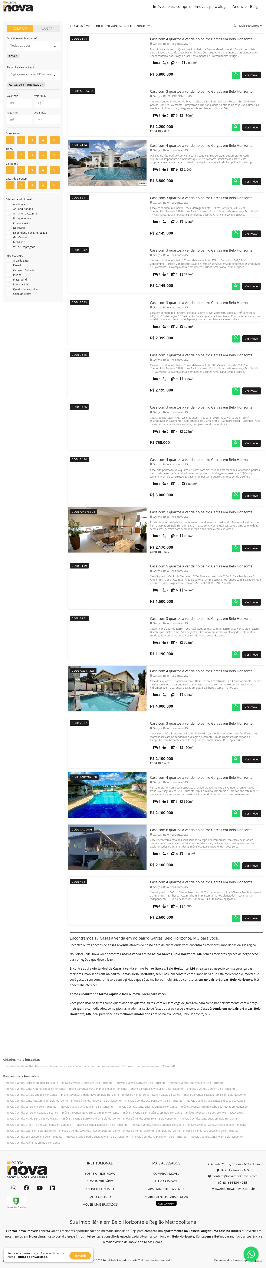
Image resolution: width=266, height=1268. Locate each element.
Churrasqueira (21, 223)
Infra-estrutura (14, 256)
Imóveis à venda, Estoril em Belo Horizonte (30, 1131)
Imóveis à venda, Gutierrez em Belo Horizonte (196, 1083)
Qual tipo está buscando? (22, 38)
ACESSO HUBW (166, 1203)
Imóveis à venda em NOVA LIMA (156, 1066)
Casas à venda (118, 945)
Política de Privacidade (31, 1257)
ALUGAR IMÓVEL (166, 1181)
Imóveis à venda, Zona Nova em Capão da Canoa (151, 1095)
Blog (254, 6)
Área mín (12, 112)
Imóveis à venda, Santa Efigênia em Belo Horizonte (147, 1106)
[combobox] (33, 46)
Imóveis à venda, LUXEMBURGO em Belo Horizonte (89, 1131)
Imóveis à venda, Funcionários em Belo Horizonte (98, 1089)
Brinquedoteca (22, 218)
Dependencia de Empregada (30, 233)
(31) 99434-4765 (232, 1182)
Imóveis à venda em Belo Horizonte (26, 1066)
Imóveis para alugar (212, 6)
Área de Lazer (21, 260)
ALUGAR (46, 28)
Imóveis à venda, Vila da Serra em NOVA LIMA (32, 1118)
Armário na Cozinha (25, 213)
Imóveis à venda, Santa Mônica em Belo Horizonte (152, 1112)
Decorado (19, 228)
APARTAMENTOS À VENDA (166, 1189)
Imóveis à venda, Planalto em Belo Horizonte (157, 1125)
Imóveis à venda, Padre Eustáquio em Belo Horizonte (97, 1136)
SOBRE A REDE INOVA (100, 1174)
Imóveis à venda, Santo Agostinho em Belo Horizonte (36, 1100)
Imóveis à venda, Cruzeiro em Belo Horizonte (150, 1118)
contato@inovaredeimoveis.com (232, 1176)
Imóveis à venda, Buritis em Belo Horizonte (86, 1083)
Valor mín (12, 96)
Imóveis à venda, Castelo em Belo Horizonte (31, 1095)
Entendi (80, 1255)
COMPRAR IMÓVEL (166, 1174)
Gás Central (20, 237)
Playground (20, 279)
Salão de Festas (22, 294)
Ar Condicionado (23, 209)
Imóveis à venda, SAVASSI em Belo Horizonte (157, 1089)
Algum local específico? (20, 67)
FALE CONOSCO (100, 1197)
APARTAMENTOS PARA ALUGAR (166, 1197)
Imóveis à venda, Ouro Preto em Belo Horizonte (151, 1131)
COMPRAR (20, 28)
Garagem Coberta (23, 270)
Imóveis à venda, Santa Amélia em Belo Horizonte (216, 1125)
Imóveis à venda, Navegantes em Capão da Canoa (215, 1100)
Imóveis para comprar (172, 6)
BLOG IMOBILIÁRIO (99, 1181)
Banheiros (12, 164)
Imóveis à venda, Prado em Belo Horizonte (96, 1100)
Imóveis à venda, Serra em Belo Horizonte (140, 1083)
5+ (54, 140)
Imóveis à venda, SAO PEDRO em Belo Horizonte (154, 1100)
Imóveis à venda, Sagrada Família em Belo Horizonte (215, 1095)
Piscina (17, 275)
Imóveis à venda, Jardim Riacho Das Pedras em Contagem (39, 1125)
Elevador (18, 265)
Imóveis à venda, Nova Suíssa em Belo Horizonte (90, 1112)
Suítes (9, 148)
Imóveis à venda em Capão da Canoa (72, 1066)
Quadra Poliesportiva (25, 289)
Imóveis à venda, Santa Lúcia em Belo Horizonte (208, 1118)
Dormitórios (13, 133)
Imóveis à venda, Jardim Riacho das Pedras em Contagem (214, 1106)
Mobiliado (19, 242)
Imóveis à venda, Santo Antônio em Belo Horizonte (35, 1089)
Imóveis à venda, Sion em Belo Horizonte (211, 1089)
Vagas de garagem (16, 178)
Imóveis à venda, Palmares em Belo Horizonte (159, 1136)
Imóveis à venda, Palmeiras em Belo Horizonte (32, 1142)
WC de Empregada (24, 247)
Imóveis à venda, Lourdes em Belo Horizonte (31, 1083)
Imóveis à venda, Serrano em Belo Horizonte (216, 1136)
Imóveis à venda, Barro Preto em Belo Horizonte (91, 1118)
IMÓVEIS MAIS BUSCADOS (100, 1204)
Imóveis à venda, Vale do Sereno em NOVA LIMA (214, 1112)
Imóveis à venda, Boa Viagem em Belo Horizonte (33, 1136)
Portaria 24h (20, 284)
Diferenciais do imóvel (19, 199)
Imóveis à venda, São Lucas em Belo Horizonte (210, 1131)
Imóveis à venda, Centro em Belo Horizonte (30, 1106)
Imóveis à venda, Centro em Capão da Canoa (31, 1112)
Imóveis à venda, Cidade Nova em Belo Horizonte (89, 1095)
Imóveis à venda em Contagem (116, 1066)
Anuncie (240, 6)
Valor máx (40, 96)
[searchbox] (33, 45)
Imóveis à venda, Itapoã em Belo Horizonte (102, 1125)
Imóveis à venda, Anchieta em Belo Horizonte (87, 1106)
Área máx (40, 112)
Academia (19, 204)
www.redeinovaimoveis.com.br (233, 1189)
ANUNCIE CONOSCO (100, 1189)
